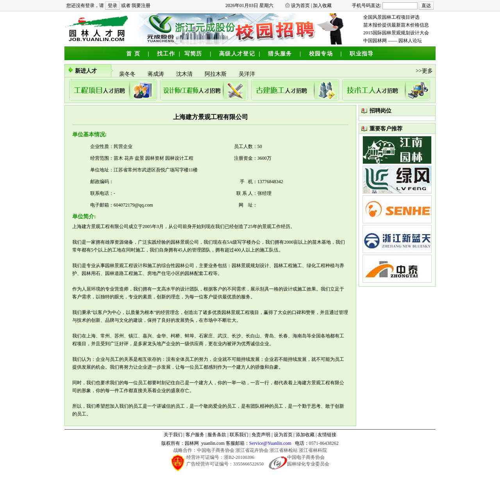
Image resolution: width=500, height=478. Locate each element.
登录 (112, 5)
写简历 (193, 54)
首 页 (133, 54)
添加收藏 (305, 434)
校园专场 (321, 54)
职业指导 (361, 54)
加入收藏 (322, 5)
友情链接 (327, 434)
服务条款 (216, 434)
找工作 (166, 54)
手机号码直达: (366, 5)
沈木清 (185, 75)
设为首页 (300, 5)
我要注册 (141, 5)
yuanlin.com (213, 443)
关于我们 (173, 434)
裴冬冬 (128, 75)
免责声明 (261, 434)
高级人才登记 (237, 54)
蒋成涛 (157, 75)
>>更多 (424, 71)
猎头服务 (280, 54)
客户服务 (195, 434)
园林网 (192, 443)
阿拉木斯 (217, 75)
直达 (426, 5)
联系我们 (239, 434)
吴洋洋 (248, 75)
